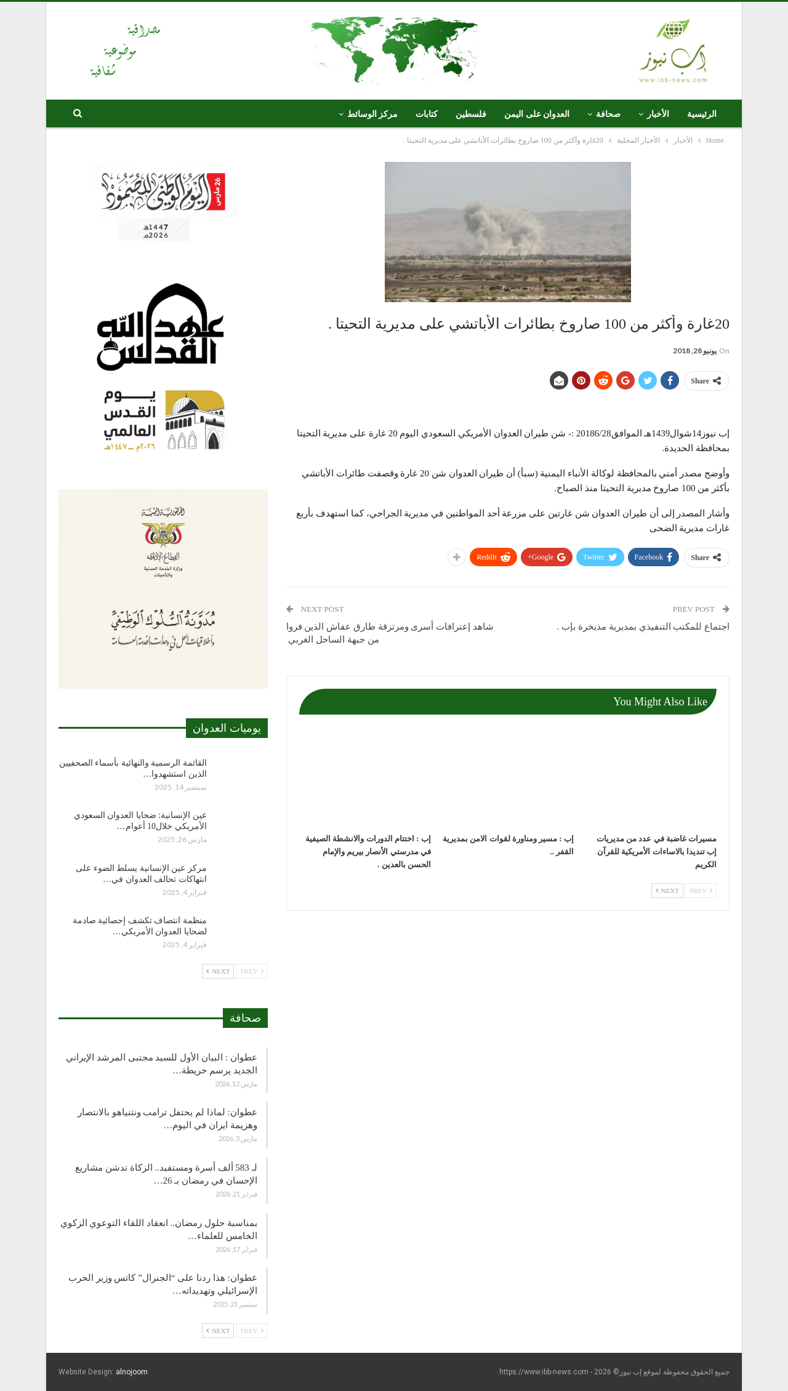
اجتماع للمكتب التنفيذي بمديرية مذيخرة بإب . (643, 626)
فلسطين (471, 114)
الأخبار (658, 114)
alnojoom (132, 1372)
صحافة (608, 114)
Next (667, 890)
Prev (701, 890)
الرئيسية (702, 114)
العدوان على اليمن (536, 114)
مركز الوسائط (372, 114)
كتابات (427, 114)
